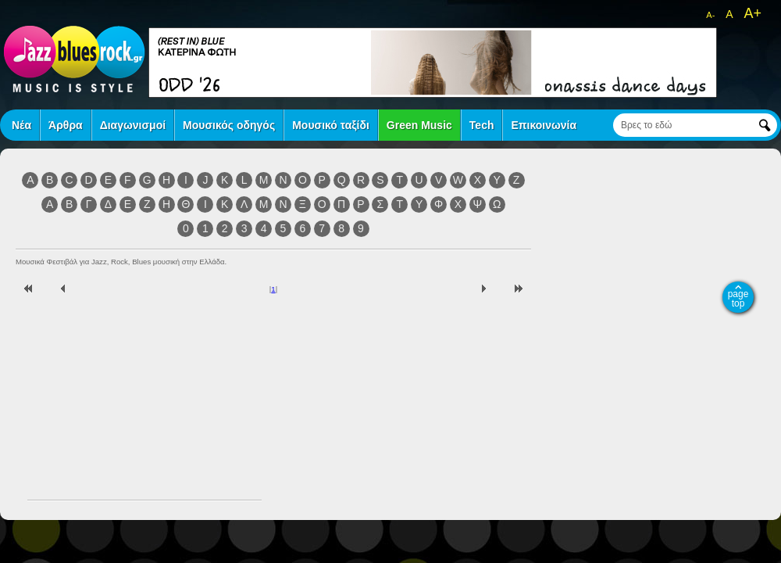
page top (738, 299)
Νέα (21, 125)
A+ (752, 13)
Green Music (419, 125)
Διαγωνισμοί (133, 125)
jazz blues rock (74, 59)
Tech (481, 125)
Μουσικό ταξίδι (330, 125)
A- (710, 15)
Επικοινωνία (543, 125)
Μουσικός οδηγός (229, 125)
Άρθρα (65, 125)
